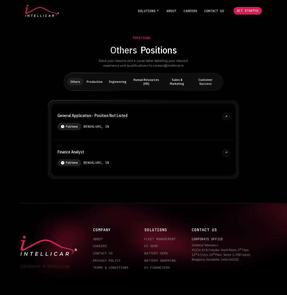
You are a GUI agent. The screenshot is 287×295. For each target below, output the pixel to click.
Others (75, 81)
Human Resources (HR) (146, 82)
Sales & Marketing (177, 82)
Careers (190, 11)
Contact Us (214, 11)
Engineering (117, 81)
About (171, 11)
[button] (148, 10)
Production (95, 81)
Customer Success (205, 82)
